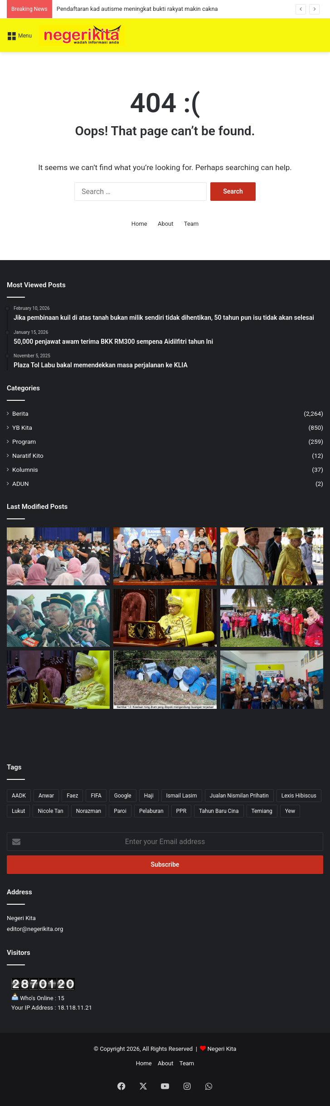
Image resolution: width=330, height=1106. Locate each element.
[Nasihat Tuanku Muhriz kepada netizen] (164, 618)
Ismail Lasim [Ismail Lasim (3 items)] (181, 796)
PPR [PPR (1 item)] (181, 811)
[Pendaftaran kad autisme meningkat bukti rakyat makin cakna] (164, 556)
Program (24, 441)
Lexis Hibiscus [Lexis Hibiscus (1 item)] (298, 796)
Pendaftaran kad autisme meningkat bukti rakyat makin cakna (137, 8)
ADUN (20, 483)
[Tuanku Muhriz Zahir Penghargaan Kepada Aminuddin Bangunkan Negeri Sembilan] (271, 556)
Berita (20, 413)
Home (139, 223)
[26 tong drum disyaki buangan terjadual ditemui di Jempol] (164, 679)
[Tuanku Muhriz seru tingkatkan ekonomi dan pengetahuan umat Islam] (58, 679)
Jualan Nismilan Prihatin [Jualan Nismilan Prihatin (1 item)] (239, 796)
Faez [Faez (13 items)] (72, 796)
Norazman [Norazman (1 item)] (88, 811)
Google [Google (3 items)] (122, 796)
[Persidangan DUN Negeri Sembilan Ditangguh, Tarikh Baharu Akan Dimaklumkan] (58, 618)
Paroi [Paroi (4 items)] (120, 811)
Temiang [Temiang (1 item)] (262, 811)
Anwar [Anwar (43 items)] (46, 796)
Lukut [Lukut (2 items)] (18, 811)
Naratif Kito (28, 455)
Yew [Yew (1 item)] (290, 811)
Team (191, 223)
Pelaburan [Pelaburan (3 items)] (151, 811)
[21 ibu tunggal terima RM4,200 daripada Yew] (271, 679)
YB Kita (22, 427)
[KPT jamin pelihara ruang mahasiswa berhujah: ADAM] (58, 556)
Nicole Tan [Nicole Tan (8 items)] (50, 811)
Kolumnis (25, 469)
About (166, 223)
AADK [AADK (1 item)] (19, 796)
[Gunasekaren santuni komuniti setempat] (271, 618)
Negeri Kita (222, 1048)
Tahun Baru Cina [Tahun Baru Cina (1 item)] (218, 811)
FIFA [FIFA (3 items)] (96, 796)
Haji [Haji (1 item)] (149, 796)
